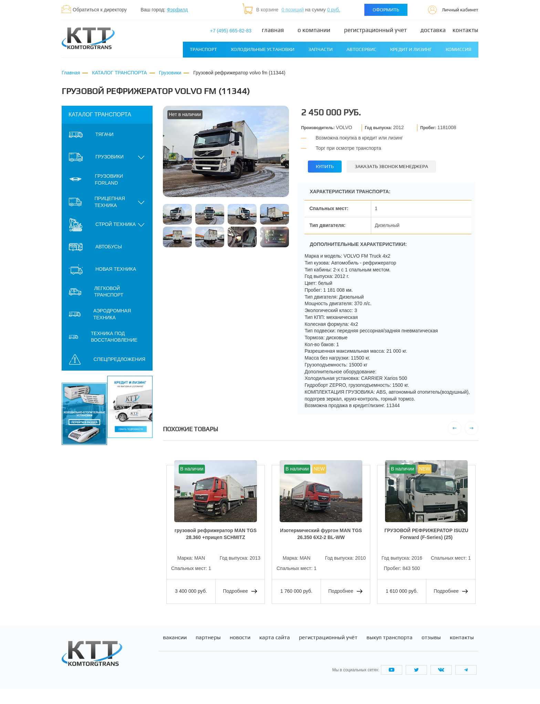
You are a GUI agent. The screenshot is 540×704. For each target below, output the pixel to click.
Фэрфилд (177, 9)
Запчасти (320, 49)
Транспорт (203, 49)
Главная (273, 30)
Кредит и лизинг (411, 49)
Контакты (465, 30)
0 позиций (292, 9)
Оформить (386, 9)
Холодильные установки (262, 49)
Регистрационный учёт (328, 653)
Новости (240, 653)
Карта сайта (274, 653)
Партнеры (208, 653)
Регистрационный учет (375, 30)
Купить (325, 166)
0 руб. (333, 9)
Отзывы (431, 653)
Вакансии (175, 653)
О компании (314, 30)
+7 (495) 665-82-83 (230, 30)
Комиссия (458, 49)
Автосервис (361, 49)
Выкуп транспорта (389, 653)
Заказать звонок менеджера (392, 166)
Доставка (433, 30)
